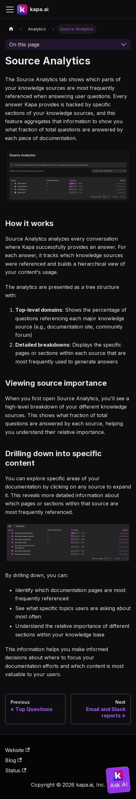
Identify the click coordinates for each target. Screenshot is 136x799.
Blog (13, 760)
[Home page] (11, 29)
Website (17, 750)
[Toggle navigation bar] (10, 9)
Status (15, 770)
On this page (24, 44)
